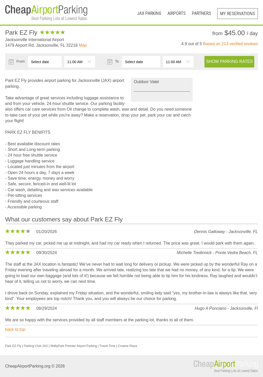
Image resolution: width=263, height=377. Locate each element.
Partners (201, 13)
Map (83, 45)
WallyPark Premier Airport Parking (73, 346)
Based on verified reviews (230, 44)
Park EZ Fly (13, 346)
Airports (176, 13)
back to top (15, 329)
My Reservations (237, 13)
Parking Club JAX (36, 346)
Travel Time (107, 346)
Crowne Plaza (127, 346)
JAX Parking (149, 13)
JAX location (45, 264)
